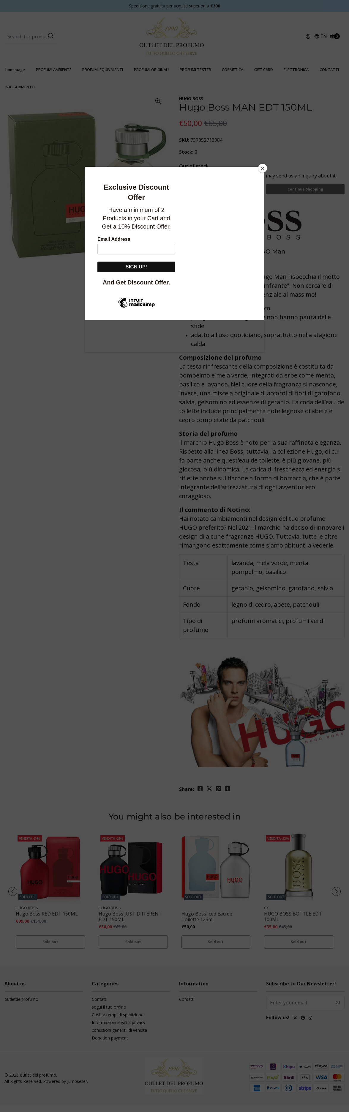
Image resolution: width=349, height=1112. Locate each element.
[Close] (262, 168)
